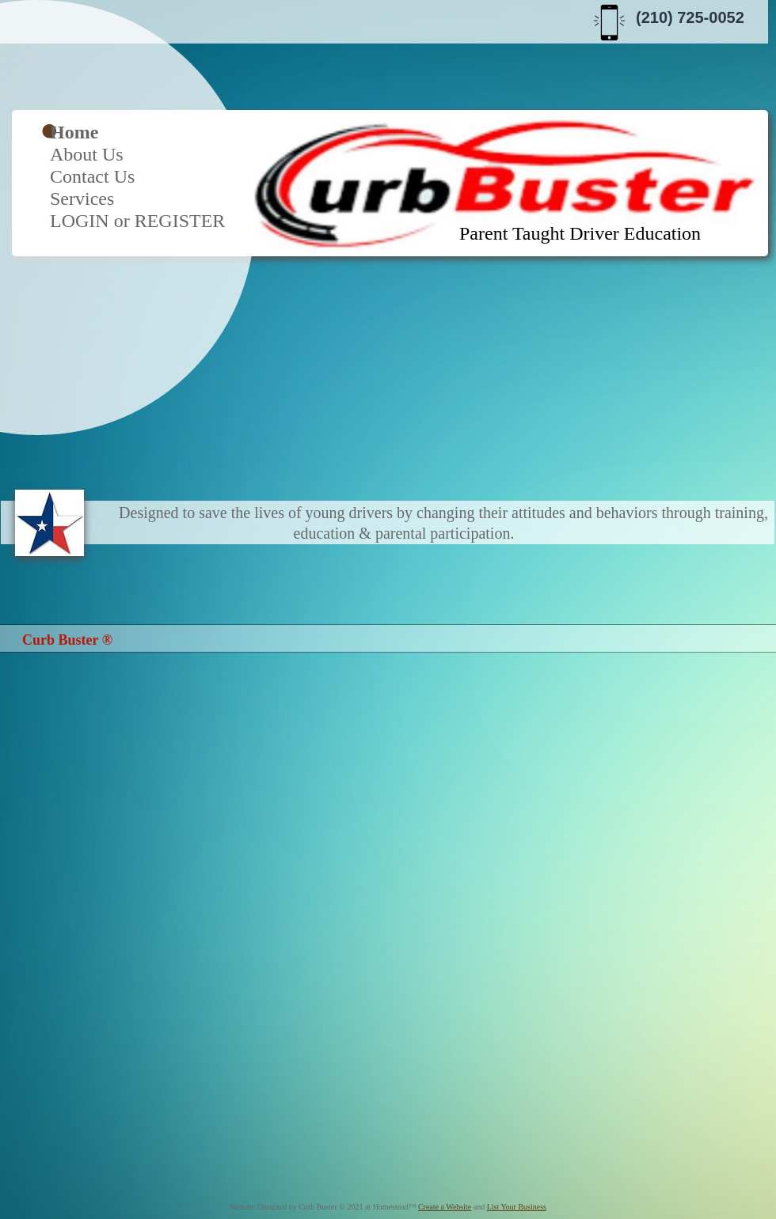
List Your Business (516, 1206)
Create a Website (444, 1206)
